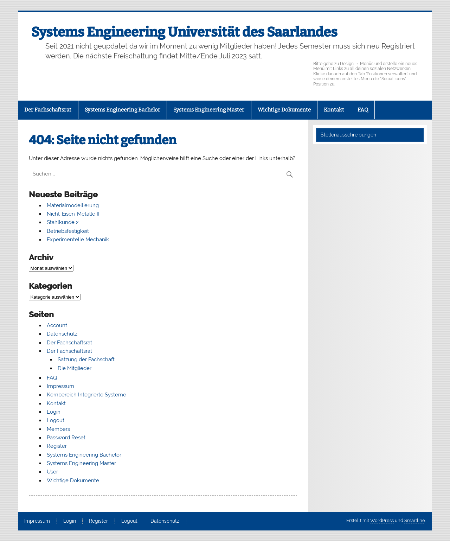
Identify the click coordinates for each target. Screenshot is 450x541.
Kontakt (334, 110)
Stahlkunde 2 (63, 222)
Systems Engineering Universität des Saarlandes (184, 32)
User (52, 472)
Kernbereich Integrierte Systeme (86, 395)
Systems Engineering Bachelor (122, 110)
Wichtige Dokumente (284, 110)
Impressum (60, 386)
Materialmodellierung (73, 205)
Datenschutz (62, 334)
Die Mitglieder (74, 368)
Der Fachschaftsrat (47, 110)
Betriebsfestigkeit (68, 231)
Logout (55, 420)
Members (58, 429)
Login (53, 412)
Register (57, 446)
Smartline (414, 520)
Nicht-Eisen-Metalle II (73, 214)
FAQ (363, 110)
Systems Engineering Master (208, 110)
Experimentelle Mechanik (78, 239)
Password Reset (66, 437)
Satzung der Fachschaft (86, 359)
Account (57, 325)
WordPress (382, 520)
